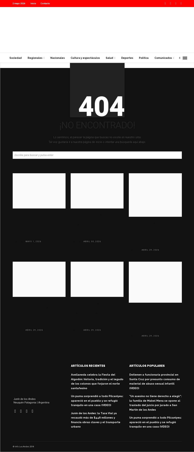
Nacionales (57, 58)
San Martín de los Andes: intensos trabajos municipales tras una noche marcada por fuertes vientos (154, 318)
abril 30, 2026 (92, 241)
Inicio (33, 3)
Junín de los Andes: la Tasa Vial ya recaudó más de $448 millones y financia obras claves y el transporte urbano (155, 232)
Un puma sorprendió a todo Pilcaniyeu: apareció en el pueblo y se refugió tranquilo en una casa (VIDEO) (96, 224)
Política (144, 58)
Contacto (45, 3)
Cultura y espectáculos (85, 58)
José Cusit (18, 241)
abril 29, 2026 (150, 250)
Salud (109, 58)
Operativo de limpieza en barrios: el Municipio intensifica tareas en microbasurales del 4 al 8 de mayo (39, 313)
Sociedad (16, 58)
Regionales (35, 58)
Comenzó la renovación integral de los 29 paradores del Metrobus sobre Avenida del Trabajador (94, 313)
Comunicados (163, 58)
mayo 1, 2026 (33, 241)
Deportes (127, 58)
